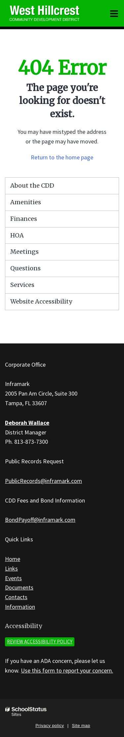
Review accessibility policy (39, 641)
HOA (17, 235)
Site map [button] (81, 725)
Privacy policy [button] (49, 725)
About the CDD (32, 185)
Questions (25, 268)
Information (20, 606)
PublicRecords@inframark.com (43, 481)
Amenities (25, 202)
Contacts (16, 597)
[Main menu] (114, 13)
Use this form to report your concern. (67, 670)
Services (22, 285)
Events (13, 578)
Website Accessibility (41, 301)
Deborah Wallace (27, 422)
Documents (19, 587)
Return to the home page (62, 157)
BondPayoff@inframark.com (40, 519)
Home (12, 559)
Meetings (24, 251)
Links (11, 568)
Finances (23, 219)
